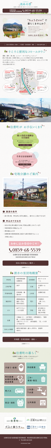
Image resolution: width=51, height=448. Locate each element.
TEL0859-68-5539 (26, 440)
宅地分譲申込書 (41, 44)
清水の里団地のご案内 (12, 44)
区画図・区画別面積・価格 (27, 44)
